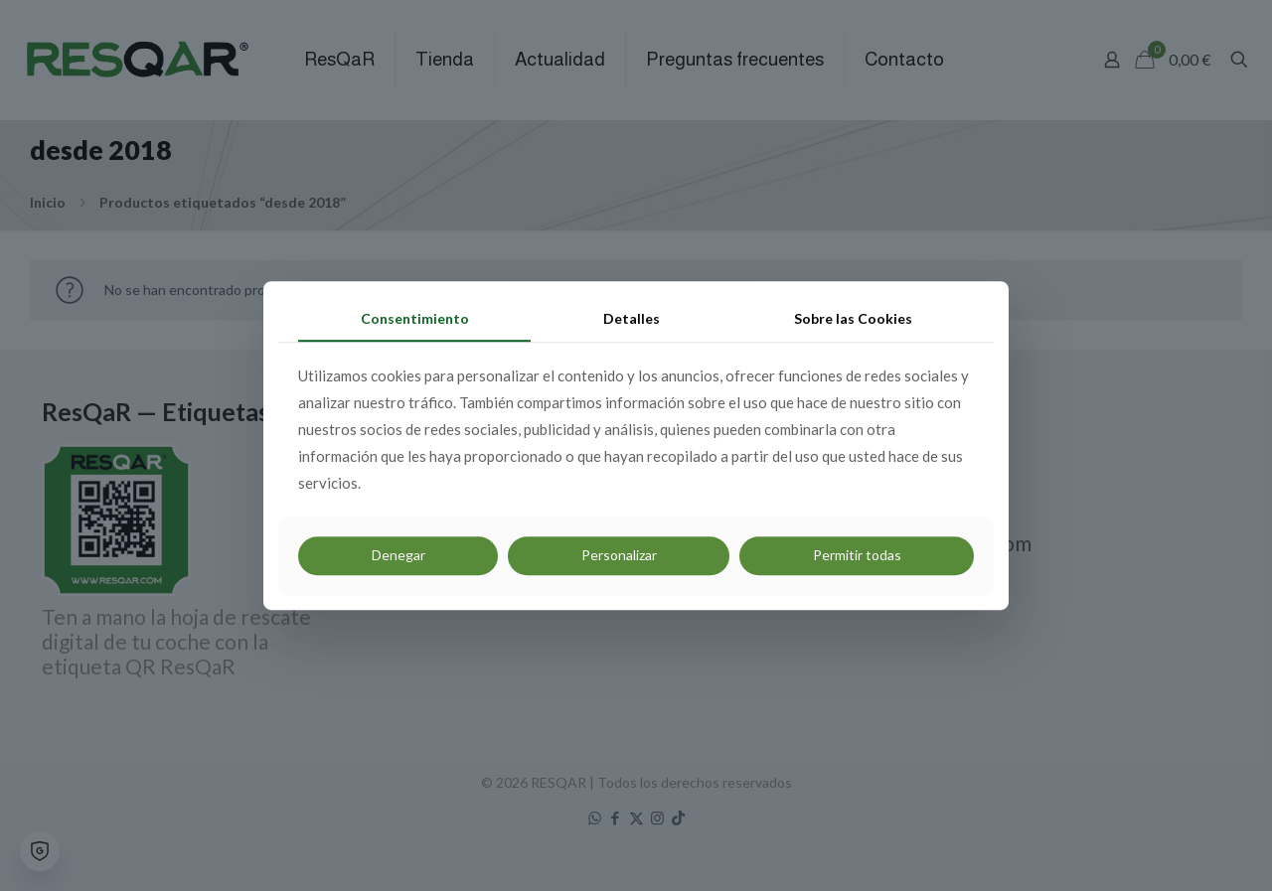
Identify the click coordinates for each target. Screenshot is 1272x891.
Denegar (398, 555)
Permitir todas (857, 555)
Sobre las (853, 318)
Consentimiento (415, 318)
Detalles (631, 318)
